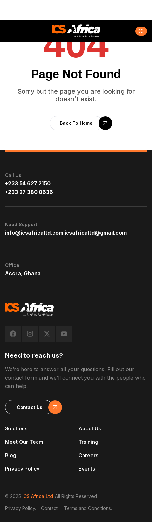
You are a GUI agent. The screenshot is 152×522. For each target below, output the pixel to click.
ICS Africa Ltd (37, 496)
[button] (141, 31)
